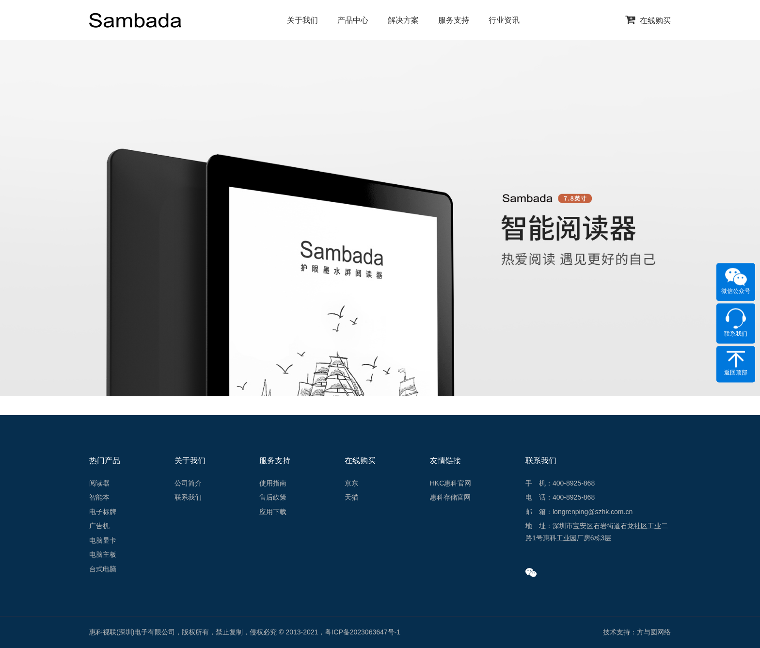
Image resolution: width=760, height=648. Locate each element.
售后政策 (272, 497)
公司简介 (188, 483)
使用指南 (272, 483)
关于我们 (302, 20)
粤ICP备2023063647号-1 (362, 632)
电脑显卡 (102, 540)
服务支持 (453, 20)
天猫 (351, 497)
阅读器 (99, 483)
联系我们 (188, 497)
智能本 (99, 497)
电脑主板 (102, 554)
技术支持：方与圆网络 (637, 632)
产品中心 (352, 20)
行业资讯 (504, 20)
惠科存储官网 (450, 497)
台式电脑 (102, 569)
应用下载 (272, 512)
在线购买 (648, 20)
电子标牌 (102, 512)
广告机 (99, 526)
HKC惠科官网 (451, 483)
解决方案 (403, 20)
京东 (351, 483)
